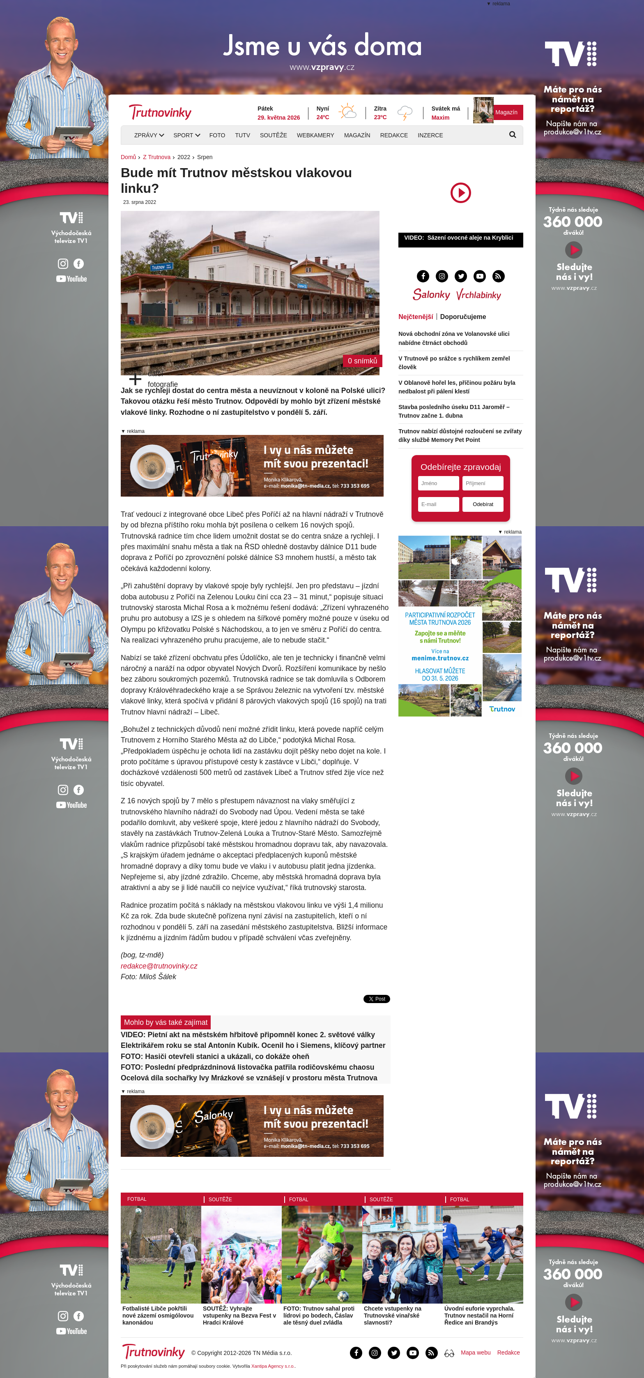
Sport (183, 135)
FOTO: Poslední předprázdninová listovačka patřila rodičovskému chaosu (248, 1067)
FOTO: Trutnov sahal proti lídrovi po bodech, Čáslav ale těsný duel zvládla (318, 1315)
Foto (217, 135)
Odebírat (483, 504)
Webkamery (315, 135)
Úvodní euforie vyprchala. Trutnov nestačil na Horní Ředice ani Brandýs (479, 1315)
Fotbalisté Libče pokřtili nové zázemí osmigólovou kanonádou (157, 1315)
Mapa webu (475, 1352)
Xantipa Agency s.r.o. (273, 1366)
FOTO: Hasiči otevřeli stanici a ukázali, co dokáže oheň (215, 1056)
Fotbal (137, 1199)
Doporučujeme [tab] (463, 316)
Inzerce (430, 135)
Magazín (506, 112)
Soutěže (273, 135)
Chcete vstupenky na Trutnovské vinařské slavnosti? (392, 1315)
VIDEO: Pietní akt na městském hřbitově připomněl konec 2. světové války (248, 1035)
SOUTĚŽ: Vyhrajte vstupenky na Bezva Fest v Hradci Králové (239, 1315)
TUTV (242, 135)
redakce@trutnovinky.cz (159, 966)
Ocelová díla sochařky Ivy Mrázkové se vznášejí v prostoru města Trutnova (249, 1078)
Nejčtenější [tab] (415, 316)
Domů (128, 157)
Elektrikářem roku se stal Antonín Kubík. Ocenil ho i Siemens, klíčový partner (253, 1045)
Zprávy (145, 135)
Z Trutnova (156, 157)
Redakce (394, 135)
